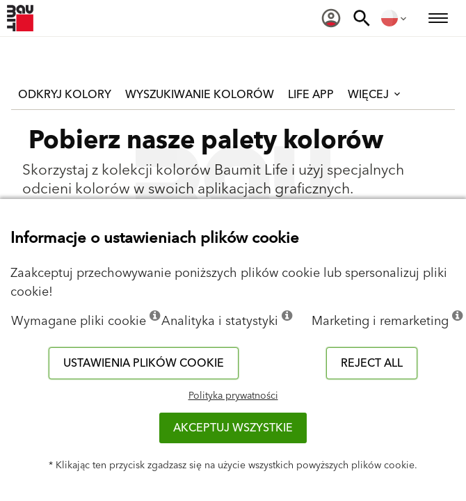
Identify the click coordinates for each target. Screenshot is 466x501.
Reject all (372, 363)
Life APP (311, 94)
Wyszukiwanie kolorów (199, 94)
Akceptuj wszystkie (233, 428)
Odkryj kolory (64, 94)
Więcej (375, 94)
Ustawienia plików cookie (143, 363)
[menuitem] (331, 18)
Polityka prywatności (233, 396)
